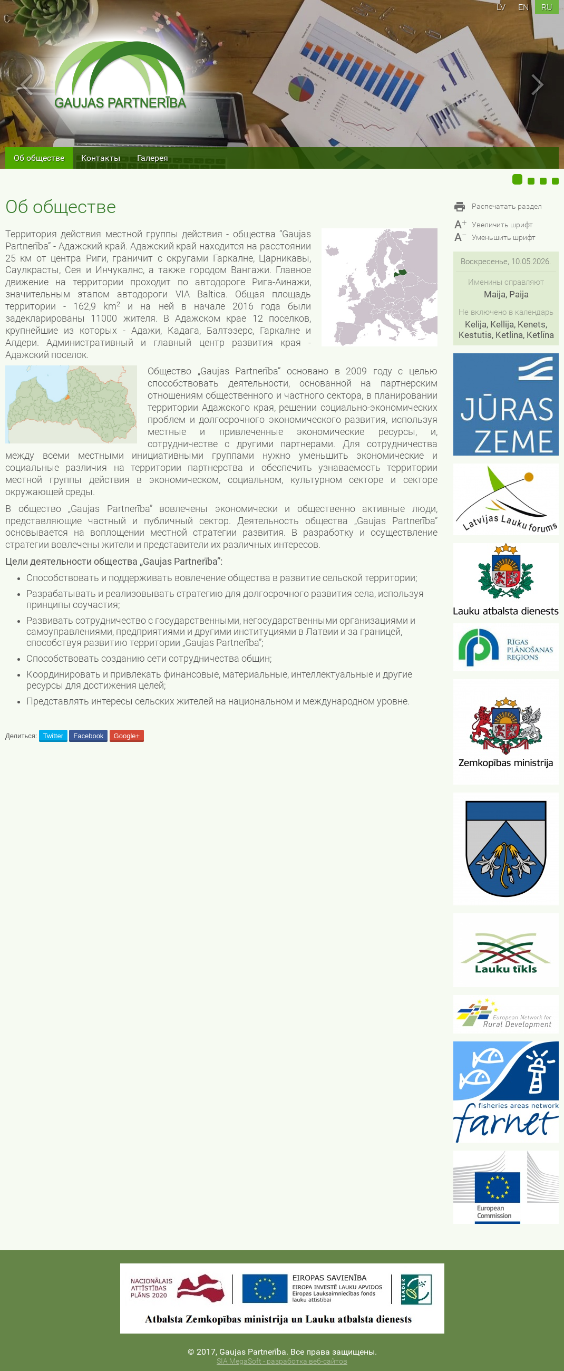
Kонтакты (100, 158)
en (523, 7)
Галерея (152, 158)
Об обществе (39, 158)
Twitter (53, 736)
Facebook (88, 736)
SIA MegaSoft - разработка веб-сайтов (282, 1361)
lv (501, 7)
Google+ (127, 736)
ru (546, 7)
